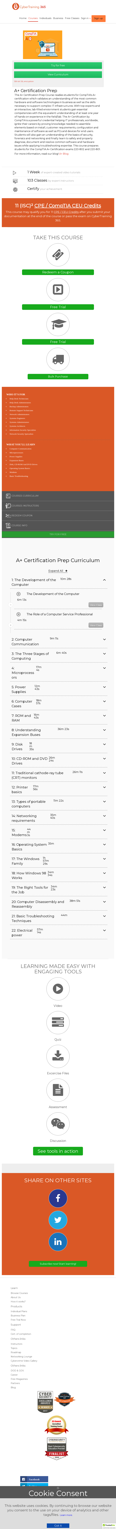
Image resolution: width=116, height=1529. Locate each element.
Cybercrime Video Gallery (24, 1360)
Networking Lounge (21, 1356)
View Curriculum (58, 74)
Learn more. (66, 1515)
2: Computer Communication (25, 641)
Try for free (58, 65)
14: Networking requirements (24, 818)
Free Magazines (19, 1379)
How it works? (18, 1301)
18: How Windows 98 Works (29, 875)
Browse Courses (19, 1293)
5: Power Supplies (19, 689)
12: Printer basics (20, 789)
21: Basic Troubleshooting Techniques (33, 918)
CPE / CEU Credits (66, 212)
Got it (58, 1525)
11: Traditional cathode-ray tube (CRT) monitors (37, 775)
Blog (13, 1387)
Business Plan (18, 1315)
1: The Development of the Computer (34, 582)
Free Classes (72, 18)
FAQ (13, 1329)
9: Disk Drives (17, 746)
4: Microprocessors (23, 673)
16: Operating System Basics (29, 847)
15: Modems (19, 832)
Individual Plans (19, 1311)
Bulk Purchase (58, 376)
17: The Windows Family (25, 861)
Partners (15, 1383)
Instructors (16, 1344)
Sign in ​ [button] (86, 18)
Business (58, 18)
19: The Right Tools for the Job (30, 890)
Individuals (45, 18)
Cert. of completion (21, 1334)
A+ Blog (64, 153)
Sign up (98, 18)
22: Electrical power (22, 932)
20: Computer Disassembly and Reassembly (38, 904)
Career (14, 1374)
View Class (96, 605)
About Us (16, 1297)
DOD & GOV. (17, 1370)
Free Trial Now (18, 1319)
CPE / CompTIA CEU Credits (67, 206)
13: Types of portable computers (29, 804)
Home (23, 18)
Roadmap (16, 1352)
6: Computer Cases (22, 703)
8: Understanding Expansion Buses (26, 732)
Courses (33, 18)
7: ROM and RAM (21, 718)
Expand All (57, 571)
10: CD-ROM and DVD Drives (30, 761)
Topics (14, 1348)
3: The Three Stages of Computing (30, 656)
